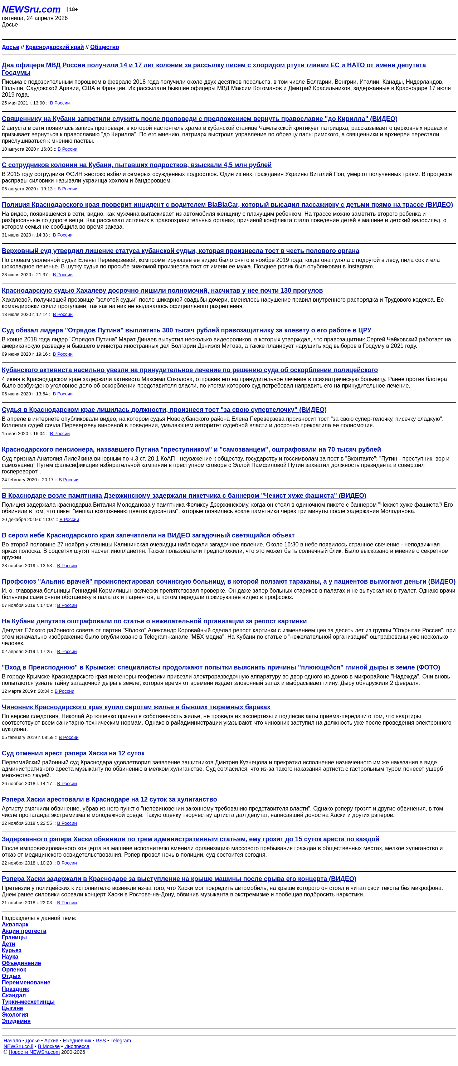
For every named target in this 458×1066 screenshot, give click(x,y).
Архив (51, 1040)
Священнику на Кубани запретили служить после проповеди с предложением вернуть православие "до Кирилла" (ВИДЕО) (200, 118)
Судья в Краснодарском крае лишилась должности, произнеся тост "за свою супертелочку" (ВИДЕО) (164, 409)
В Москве (49, 1046)
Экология (15, 1015)
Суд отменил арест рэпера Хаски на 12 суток (73, 753)
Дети (8, 944)
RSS (101, 1040)
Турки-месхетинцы (28, 1002)
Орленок (14, 970)
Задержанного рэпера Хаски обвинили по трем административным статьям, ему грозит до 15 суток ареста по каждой (190, 839)
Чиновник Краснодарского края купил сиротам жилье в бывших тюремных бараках (136, 707)
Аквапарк (15, 924)
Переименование (26, 982)
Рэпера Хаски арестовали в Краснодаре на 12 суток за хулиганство (109, 799)
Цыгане (12, 1008)
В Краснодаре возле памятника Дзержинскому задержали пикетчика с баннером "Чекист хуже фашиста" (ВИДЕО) (184, 495)
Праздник (15, 989)
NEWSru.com (31, 9)
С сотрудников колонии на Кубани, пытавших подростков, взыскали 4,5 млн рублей (137, 165)
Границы (14, 937)
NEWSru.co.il (18, 1046)
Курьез (11, 950)
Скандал (14, 995)
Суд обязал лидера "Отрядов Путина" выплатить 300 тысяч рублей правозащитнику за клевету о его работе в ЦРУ (186, 330)
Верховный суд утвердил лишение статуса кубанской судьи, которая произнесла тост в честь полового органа (180, 250)
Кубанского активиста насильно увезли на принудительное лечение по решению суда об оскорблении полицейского (190, 370)
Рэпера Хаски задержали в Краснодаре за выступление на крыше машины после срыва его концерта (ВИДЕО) (179, 878)
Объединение (21, 963)
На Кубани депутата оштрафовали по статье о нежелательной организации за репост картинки (154, 621)
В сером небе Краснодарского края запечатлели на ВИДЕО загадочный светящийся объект (148, 535)
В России (60, 103)
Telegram (121, 1040)
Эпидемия (16, 1021)
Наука (10, 957)
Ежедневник (77, 1040)
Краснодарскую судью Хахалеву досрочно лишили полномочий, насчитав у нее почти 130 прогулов (162, 290)
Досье (32, 1040)
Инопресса (77, 1046)
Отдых (11, 976)
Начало (12, 1040)
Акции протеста (24, 931)
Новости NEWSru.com (34, 1052)
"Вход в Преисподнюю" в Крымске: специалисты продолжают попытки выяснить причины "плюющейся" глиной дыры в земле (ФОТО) (221, 667)
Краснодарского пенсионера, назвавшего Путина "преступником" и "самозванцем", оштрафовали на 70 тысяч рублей (191, 449)
